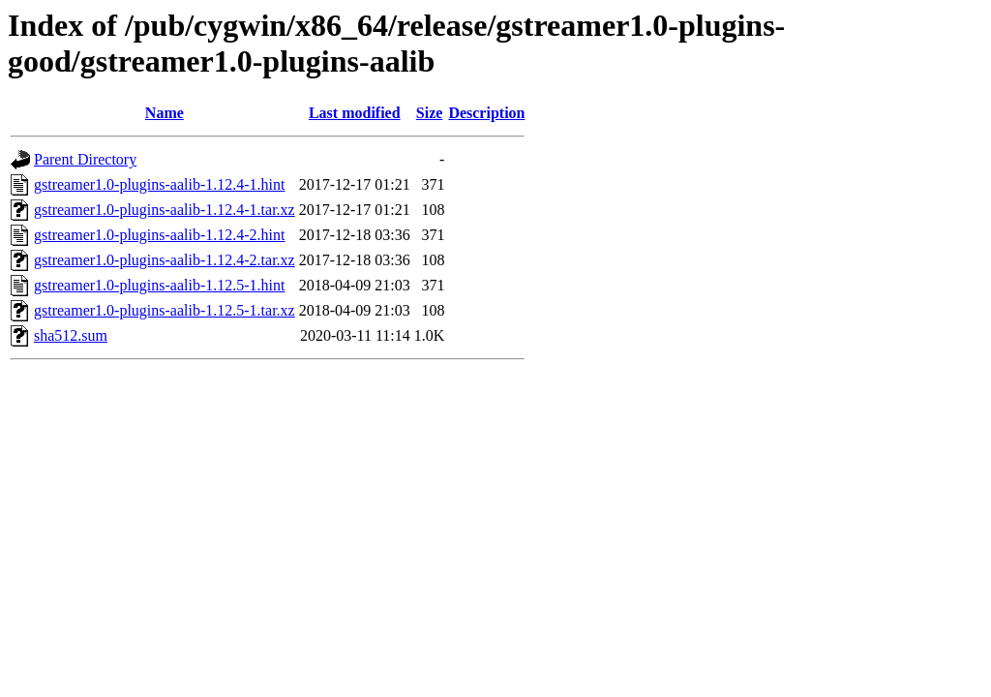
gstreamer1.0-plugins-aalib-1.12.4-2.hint (159, 235)
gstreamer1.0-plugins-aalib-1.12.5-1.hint (159, 285)
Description (486, 113)
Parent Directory (85, 159)
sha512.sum (70, 335)
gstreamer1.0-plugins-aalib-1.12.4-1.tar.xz (164, 209)
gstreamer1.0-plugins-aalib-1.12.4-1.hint (159, 184)
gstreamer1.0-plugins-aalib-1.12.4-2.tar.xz (164, 260)
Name (164, 113)
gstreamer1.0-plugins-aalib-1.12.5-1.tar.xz (164, 310)
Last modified (355, 113)
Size (429, 113)
